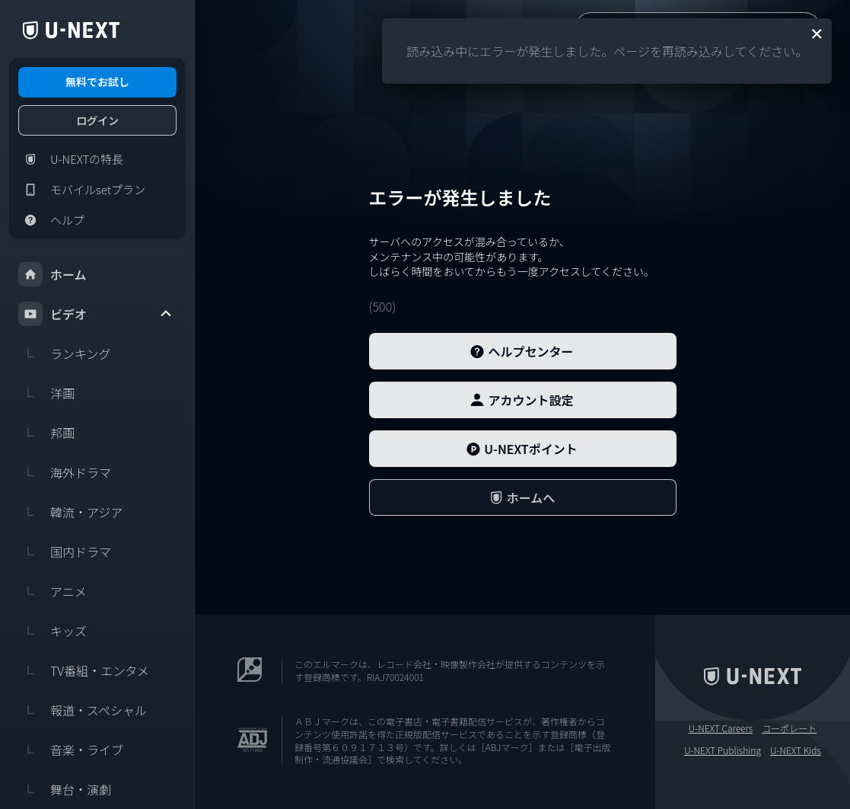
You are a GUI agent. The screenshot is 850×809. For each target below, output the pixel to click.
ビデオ (96, 314)
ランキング (64, 353)
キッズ (52, 631)
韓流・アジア (70, 512)
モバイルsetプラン (81, 189)
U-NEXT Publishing (722, 750)
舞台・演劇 (64, 789)
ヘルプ (51, 220)
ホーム (52, 274)
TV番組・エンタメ (83, 670)
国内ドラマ (64, 551)
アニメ (52, 591)
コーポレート (789, 728)
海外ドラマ (64, 472)
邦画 (46, 432)
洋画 (46, 393)
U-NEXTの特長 (70, 159)
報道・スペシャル (82, 710)
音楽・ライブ (70, 749)
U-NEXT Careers (721, 728)
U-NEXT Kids (795, 750)
